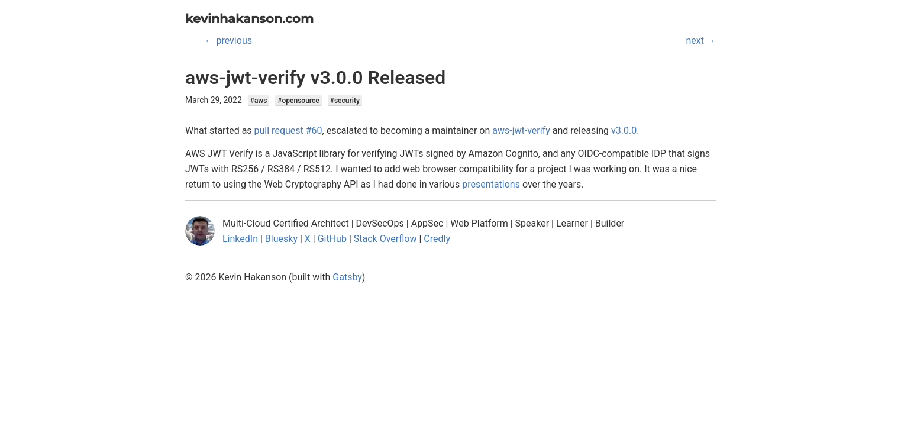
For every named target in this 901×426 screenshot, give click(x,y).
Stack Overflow (385, 238)
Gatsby (347, 277)
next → (701, 40)
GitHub (332, 238)
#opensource (298, 100)
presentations (491, 184)
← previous (228, 40)
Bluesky (281, 238)
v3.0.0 (624, 130)
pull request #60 (288, 130)
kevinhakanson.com (249, 18)
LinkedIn (240, 238)
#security (345, 100)
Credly (437, 238)
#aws (258, 100)
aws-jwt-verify (521, 130)
